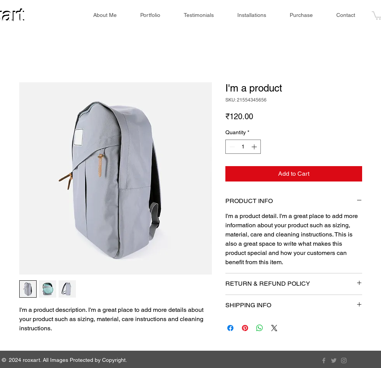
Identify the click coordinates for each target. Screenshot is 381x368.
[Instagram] (343, 360)
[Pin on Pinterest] (245, 328)
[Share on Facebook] (230, 328)
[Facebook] (323, 360)
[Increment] (255, 146)
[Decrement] (231, 146)
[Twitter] (333, 360)
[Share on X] (274, 328)
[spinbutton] (243, 146)
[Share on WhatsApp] (259, 328)
